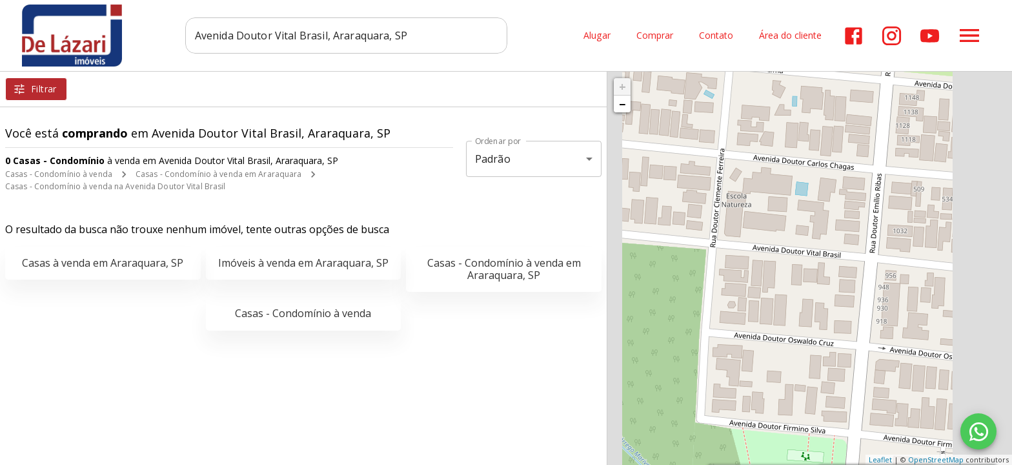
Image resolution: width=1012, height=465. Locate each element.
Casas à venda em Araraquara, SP (102, 263)
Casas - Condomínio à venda (58, 174)
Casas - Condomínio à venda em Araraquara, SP (504, 269)
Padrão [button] (493, 159)
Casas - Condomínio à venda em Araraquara (219, 174)
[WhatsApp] (978, 431)
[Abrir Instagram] (891, 36)
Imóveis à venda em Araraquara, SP (303, 263)
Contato (716, 35)
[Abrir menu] (969, 35)
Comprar (654, 35)
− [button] (622, 104)
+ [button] (622, 86)
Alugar (597, 35)
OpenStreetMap (936, 459)
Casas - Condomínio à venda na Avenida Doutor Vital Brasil (115, 186)
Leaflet (880, 459)
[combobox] (348, 35)
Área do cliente (790, 35)
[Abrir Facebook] (853, 36)
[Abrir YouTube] (929, 36)
